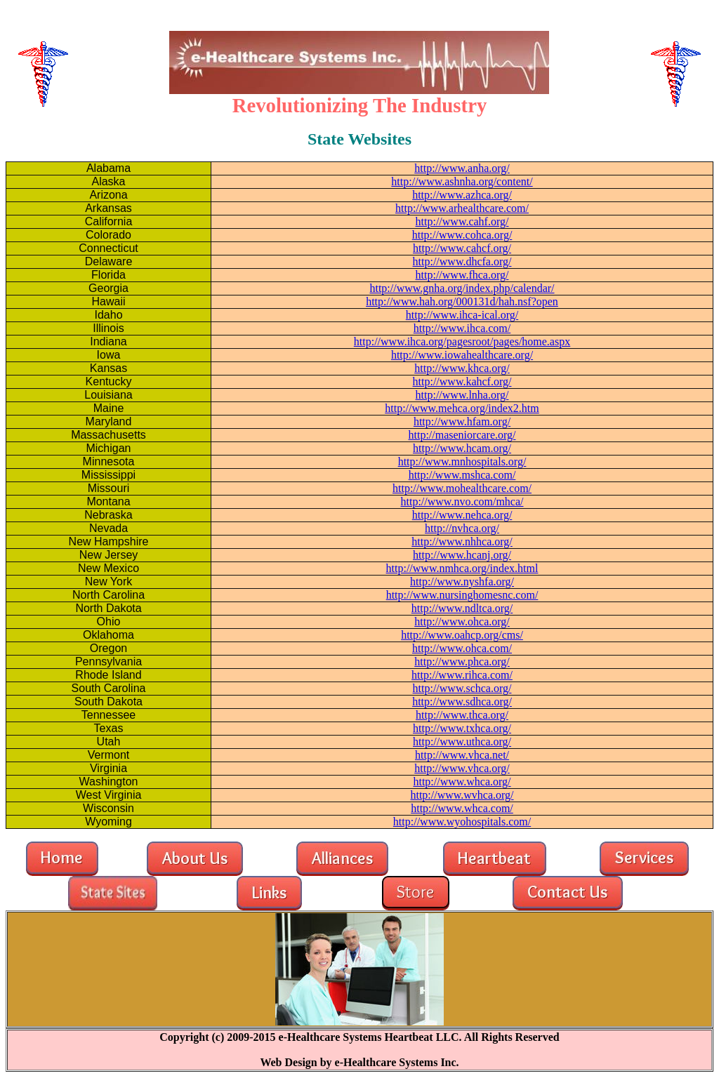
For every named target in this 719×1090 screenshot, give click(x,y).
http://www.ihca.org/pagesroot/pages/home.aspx (462, 341)
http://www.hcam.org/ (462, 448)
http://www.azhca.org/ (462, 195)
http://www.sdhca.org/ (462, 701)
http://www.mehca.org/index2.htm (462, 408)
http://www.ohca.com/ (462, 648)
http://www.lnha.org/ (462, 395)
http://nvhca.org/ (462, 528)
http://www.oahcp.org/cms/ (462, 635)
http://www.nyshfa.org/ (462, 581)
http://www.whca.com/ (462, 808)
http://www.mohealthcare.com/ (462, 488)
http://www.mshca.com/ (462, 475)
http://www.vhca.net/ (462, 755)
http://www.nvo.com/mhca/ (462, 501)
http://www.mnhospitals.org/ (462, 461)
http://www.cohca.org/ (462, 235)
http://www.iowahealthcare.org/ (462, 355)
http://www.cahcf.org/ (462, 248)
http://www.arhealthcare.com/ (462, 208)
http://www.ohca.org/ (462, 621)
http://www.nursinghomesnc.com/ (462, 595)
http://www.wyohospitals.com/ (462, 822)
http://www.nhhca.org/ (462, 541)
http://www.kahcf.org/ (462, 381)
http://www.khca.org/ (462, 368)
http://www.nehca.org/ (462, 515)
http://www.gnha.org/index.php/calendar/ (461, 288)
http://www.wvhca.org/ (461, 795)
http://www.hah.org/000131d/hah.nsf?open (462, 301)
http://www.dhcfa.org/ (462, 261)
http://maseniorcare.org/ (462, 435)
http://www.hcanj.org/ (462, 555)
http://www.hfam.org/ (462, 421)
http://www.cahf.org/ (462, 221)
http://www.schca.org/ (462, 688)
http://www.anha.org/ (462, 168)
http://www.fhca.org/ (462, 275)
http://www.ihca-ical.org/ (462, 315)
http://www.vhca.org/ (462, 768)
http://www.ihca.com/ (462, 328)
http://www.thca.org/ (462, 715)
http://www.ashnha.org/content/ (461, 181)
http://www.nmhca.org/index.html (462, 568)
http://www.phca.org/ (462, 661)
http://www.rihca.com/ (462, 675)
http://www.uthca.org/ (462, 741)
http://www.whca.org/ (461, 781)
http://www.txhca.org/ (462, 728)
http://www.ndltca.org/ (462, 608)
